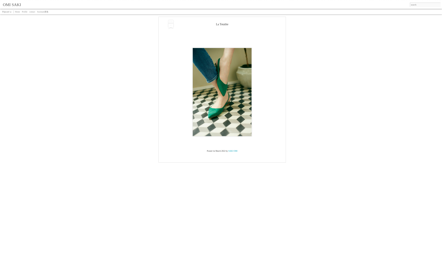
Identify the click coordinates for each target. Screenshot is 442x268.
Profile (24, 12)
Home (17, 12)
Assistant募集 (42, 12)
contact (32, 12)
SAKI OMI (232, 40)
